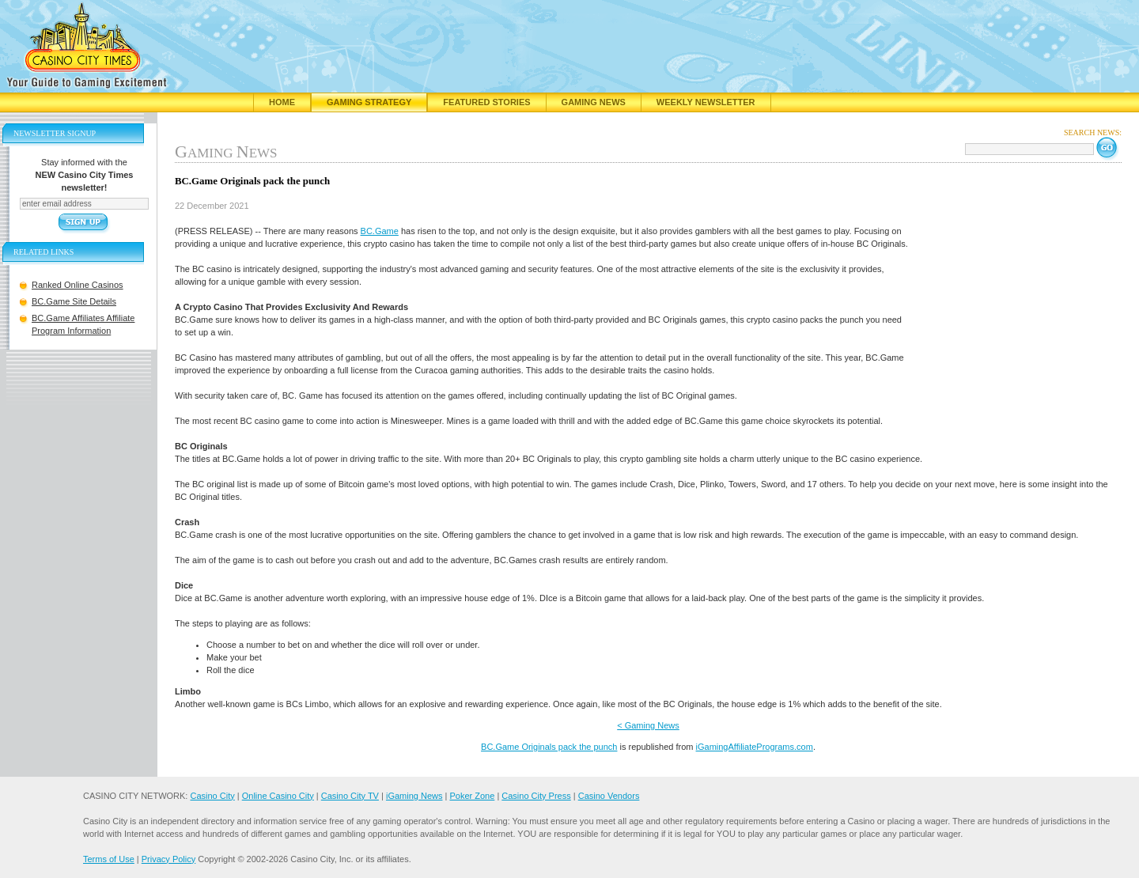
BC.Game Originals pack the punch (549, 746)
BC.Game (380, 231)
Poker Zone (471, 795)
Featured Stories (486, 102)
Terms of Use (108, 859)
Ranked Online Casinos (77, 285)
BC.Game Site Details (74, 301)
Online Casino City (278, 795)
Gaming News (594, 102)
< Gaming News (648, 725)
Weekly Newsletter (706, 102)
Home (282, 102)
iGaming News (414, 795)
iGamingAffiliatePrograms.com (754, 746)
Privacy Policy (168, 859)
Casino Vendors (609, 795)
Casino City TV (350, 795)
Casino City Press (535, 795)
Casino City (212, 795)
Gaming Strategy (369, 102)
